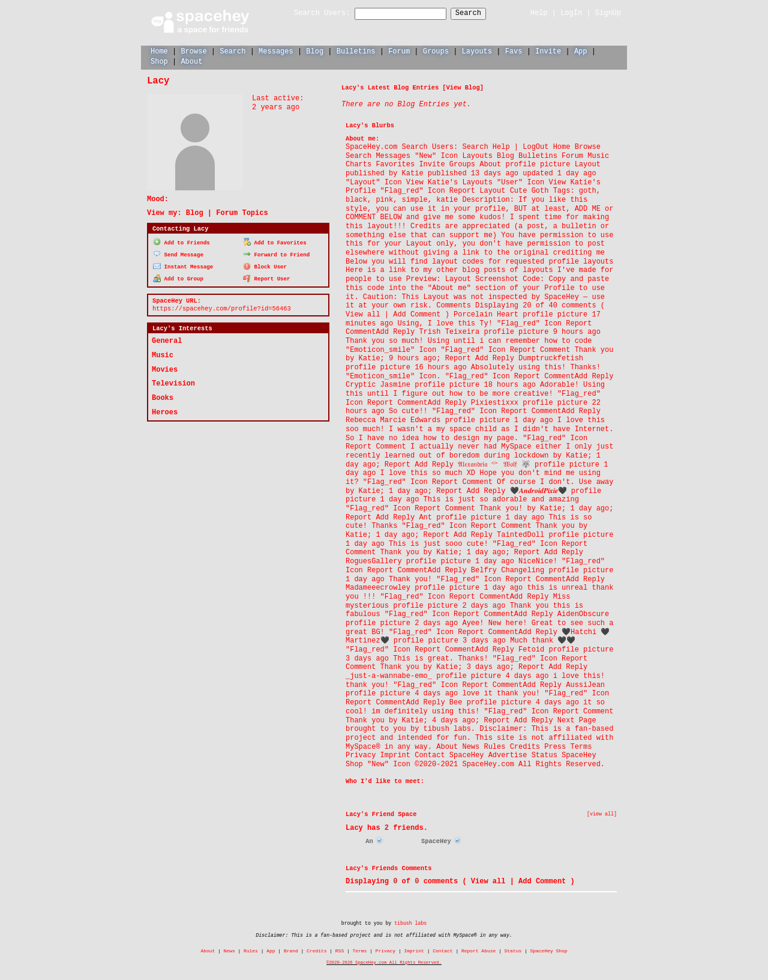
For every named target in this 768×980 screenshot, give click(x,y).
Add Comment (542, 881)
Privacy (385, 950)
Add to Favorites (275, 242)
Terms (360, 950)
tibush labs (410, 922)
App (580, 51)
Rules (251, 950)
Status (513, 950)
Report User (266, 277)
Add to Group (178, 277)
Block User (265, 265)
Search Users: (311, 13)
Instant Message (183, 265)
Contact (442, 950)
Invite (548, 51)
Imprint (414, 950)
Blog (314, 51)
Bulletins (356, 51)
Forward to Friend (276, 253)
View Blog (463, 87)
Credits (316, 950)
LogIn (571, 13)
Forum (399, 51)
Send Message (178, 253)
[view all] (602, 814)
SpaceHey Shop (549, 950)
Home (159, 51)
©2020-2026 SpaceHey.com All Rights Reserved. (384, 962)
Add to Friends (181, 242)
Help (539, 13)
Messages (276, 51)
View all (488, 881)
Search (479, 13)
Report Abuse (478, 950)
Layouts (477, 51)
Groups (436, 51)
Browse (193, 51)
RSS (339, 950)
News (229, 950)
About (191, 61)
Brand (291, 950)
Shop (159, 61)
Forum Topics (242, 212)
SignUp (608, 13)
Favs (514, 51)
